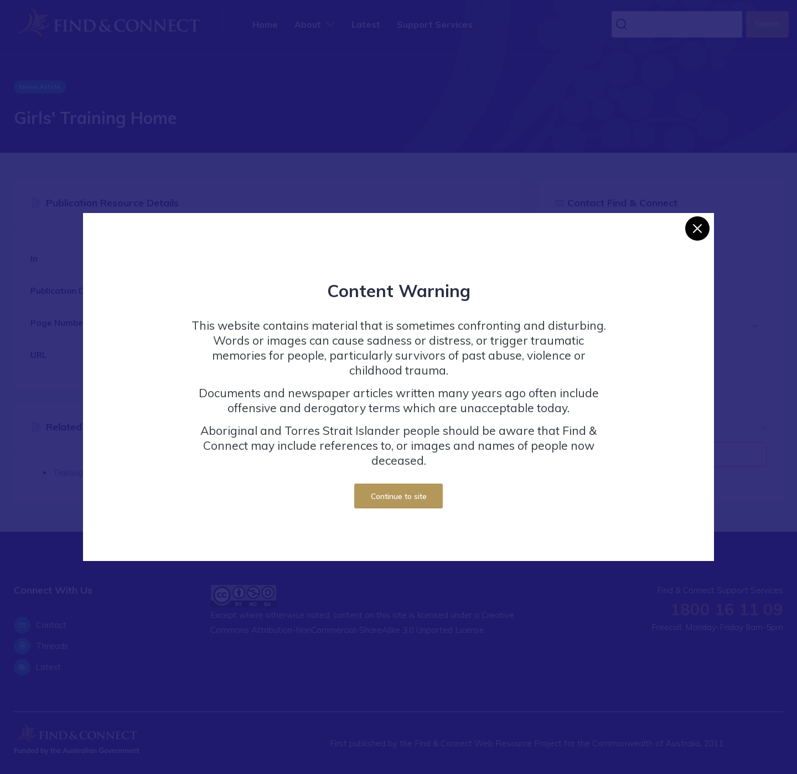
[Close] (697, 228)
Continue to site (399, 496)
